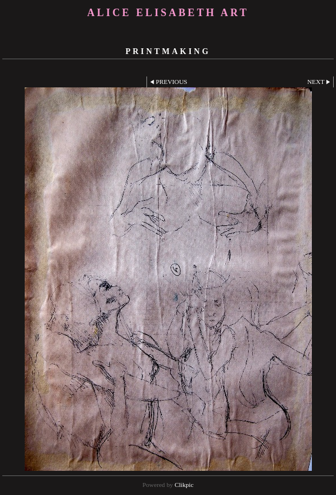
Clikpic (184, 484)
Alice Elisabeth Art (168, 12)
